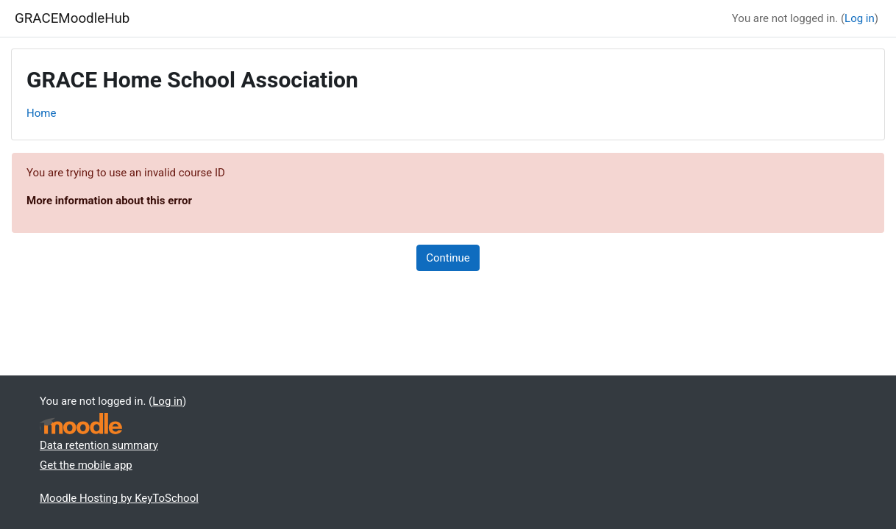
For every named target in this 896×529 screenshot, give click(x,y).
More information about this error (109, 200)
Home (41, 113)
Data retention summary (99, 445)
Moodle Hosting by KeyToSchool (119, 498)
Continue (448, 257)
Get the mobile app (86, 465)
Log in (860, 18)
